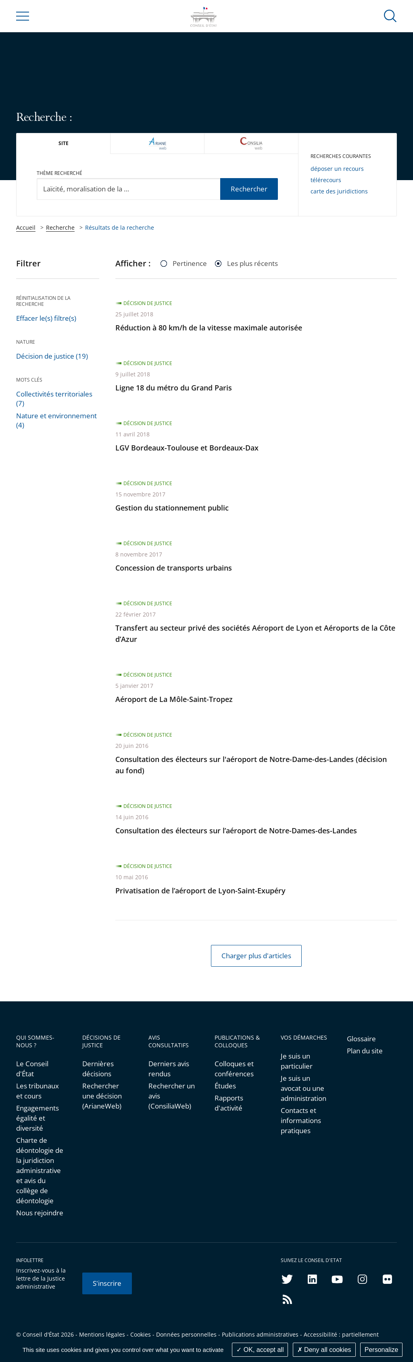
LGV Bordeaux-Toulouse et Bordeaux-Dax (187, 448)
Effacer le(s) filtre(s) (46, 318)
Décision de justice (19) (52, 356)
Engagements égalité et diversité (37, 1118)
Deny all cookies (324, 1349)
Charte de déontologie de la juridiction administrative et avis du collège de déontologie (39, 1170)
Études (225, 1085)
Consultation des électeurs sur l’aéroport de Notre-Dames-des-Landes (236, 830)
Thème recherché (59, 173)
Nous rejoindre (39, 1212)
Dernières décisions (98, 1068)
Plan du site (365, 1050)
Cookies (140, 1334)
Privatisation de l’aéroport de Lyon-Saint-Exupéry (200, 890)
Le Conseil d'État (32, 1068)
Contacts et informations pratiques (301, 1120)
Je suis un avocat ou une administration (303, 1088)
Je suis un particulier (297, 1061)
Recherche (60, 227)
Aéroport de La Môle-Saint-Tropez (174, 699)
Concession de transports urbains (173, 568)
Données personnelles (186, 1334)
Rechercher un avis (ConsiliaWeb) (171, 1096)
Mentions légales (102, 1334)
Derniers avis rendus (168, 1068)
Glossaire (361, 1038)
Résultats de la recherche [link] (119, 227)
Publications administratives (260, 1334)
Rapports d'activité (229, 1103)
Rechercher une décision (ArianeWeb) (102, 1096)
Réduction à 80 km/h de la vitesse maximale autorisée (208, 327)
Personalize (381, 1349)
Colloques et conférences (234, 1068)
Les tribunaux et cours (37, 1090)
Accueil (25, 227)
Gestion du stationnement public (172, 508)
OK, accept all (260, 1349)
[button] (390, 15)
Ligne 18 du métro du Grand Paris (173, 387)
